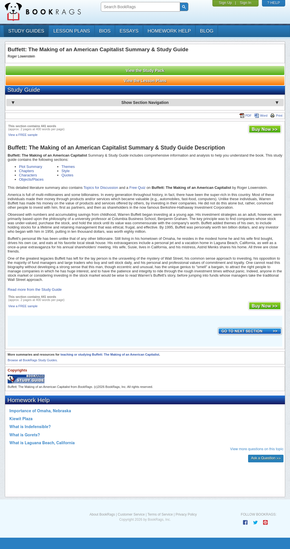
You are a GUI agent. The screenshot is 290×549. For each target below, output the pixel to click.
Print (276, 115)
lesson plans (71, 31)
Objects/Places (31, 179)
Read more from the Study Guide (35, 289)
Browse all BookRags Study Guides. (33, 360)
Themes (68, 167)
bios (105, 31)
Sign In (245, 3)
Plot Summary (30, 167)
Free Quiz (137, 187)
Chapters (26, 171)
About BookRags (102, 514)
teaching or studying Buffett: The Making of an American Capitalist (109, 354)
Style (65, 171)
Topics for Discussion (101, 187)
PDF (245, 115)
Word (260, 115)
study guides (26, 31)
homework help (169, 31)
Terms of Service (160, 514)
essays (129, 31)
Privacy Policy (186, 514)
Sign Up (225, 3)
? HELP (273, 3)
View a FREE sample (23, 134)
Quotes (67, 175)
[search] (140, 7)
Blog (206, 31)
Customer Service (131, 514)
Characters (28, 175)
